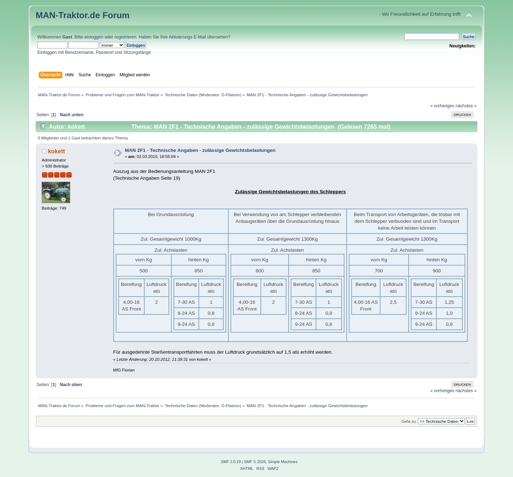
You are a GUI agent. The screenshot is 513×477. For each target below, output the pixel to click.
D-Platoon (231, 94)
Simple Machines (282, 462)
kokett (56, 151)
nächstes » (465, 105)
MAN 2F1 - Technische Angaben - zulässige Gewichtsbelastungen (200, 150)
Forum (116, 15)
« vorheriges (442, 105)
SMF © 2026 (255, 462)
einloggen (93, 37)
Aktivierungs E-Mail (187, 37)
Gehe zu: (408, 422)
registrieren (125, 37)
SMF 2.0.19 (231, 462)
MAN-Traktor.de (68, 15)
